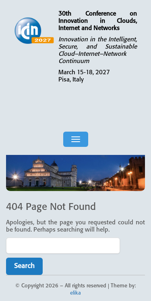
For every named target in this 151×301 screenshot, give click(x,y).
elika (75, 293)
